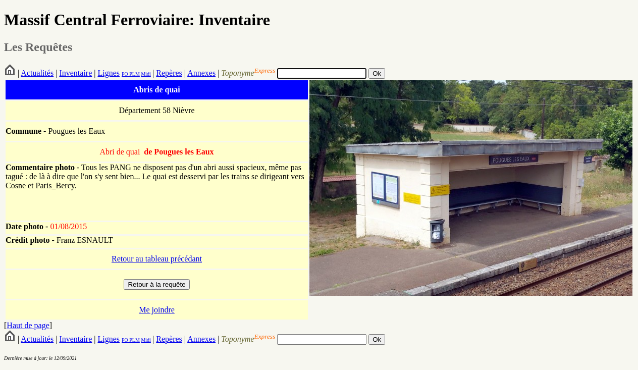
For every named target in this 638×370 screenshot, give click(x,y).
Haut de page (28, 325)
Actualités (37, 73)
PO (125, 74)
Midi (145, 74)
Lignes (108, 73)
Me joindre (157, 309)
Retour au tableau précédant (157, 258)
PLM (134, 74)
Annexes (201, 73)
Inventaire (75, 73)
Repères (169, 73)
